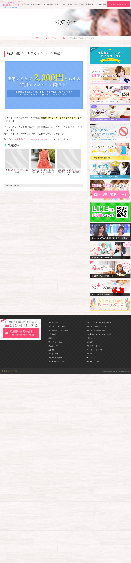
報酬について (60, 4)
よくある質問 (100, 4)
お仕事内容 (48, 4)
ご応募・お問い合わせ (118, 4)
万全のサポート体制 (76, 4)
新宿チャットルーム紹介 (31, 4)
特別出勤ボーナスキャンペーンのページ (32, 139)
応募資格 (89, 4)
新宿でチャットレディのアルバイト (47, 38)
